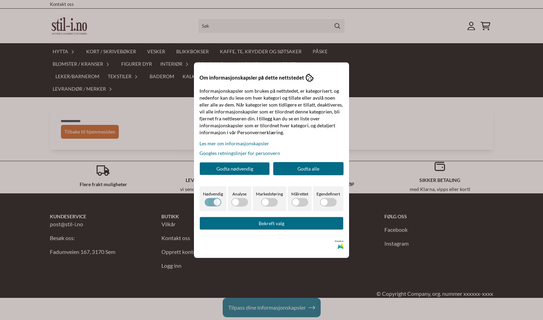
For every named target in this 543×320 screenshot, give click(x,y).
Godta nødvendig (234, 168)
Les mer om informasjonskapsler (234, 143)
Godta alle (308, 168)
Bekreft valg (271, 223)
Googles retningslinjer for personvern (239, 153)
